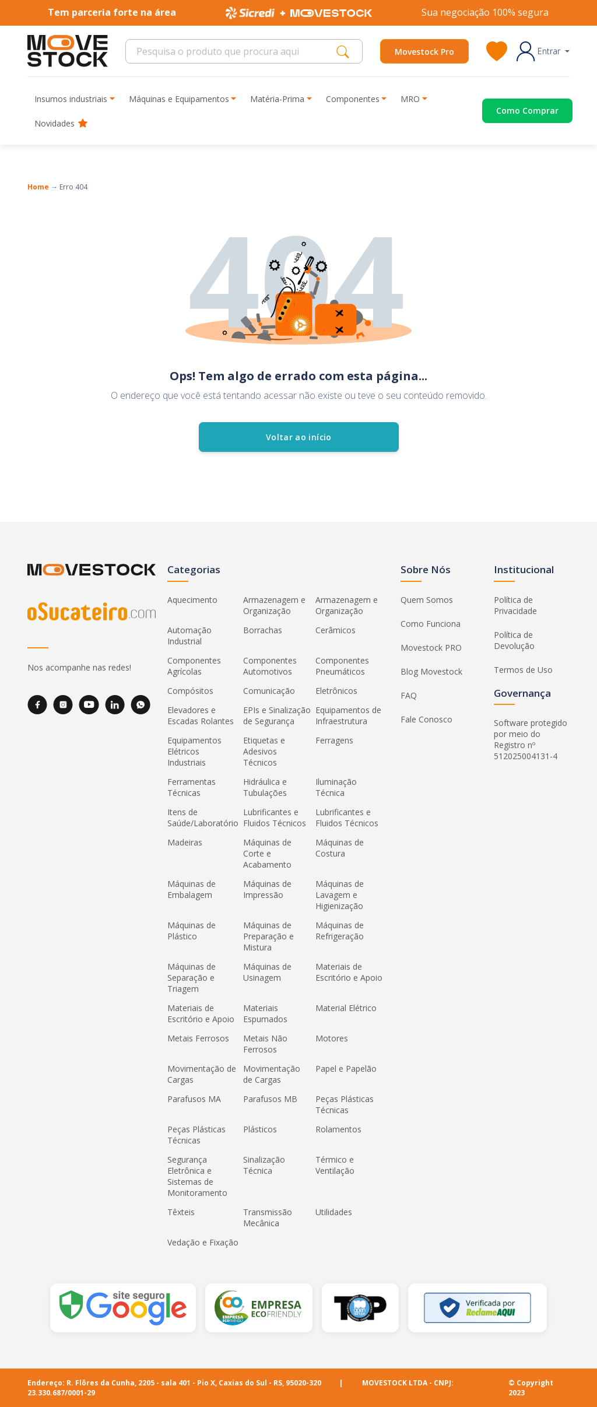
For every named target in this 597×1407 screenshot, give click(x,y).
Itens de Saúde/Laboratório (202, 817)
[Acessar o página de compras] (514, 110)
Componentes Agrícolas (194, 666)
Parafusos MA (194, 1098)
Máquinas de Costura (339, 848)
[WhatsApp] (140, 704)
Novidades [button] (60, 123)
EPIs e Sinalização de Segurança (277, 715)
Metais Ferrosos (198, 1038)
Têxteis (181, 1211)
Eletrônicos (336, 690)
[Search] (234, 51)
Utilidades (333, 1211)
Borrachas (262, 630)
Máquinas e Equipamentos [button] (179, 98)
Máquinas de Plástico (191, 931)
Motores (331, 1038)
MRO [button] (410, 98)
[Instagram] (63, 704)
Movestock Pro (424, 51)
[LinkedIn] (115, 704)
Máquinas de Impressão (267, 889)
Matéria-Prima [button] (277, 98)
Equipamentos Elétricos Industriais (194, 751)
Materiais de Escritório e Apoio (348, 972)
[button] (543, 51)
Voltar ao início (299, 437)
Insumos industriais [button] (70, 98)
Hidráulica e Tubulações (265, 787)
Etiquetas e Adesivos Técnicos (264, 751)
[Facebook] (37, 704)
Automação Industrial (189, 635)
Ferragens (334, 740)
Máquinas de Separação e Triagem (191, 977)
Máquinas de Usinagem (267, 972)
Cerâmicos (335, 630)
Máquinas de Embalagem (191, 889)
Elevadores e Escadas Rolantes (200, 715)
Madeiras (184, 842)
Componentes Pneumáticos (342, 666)
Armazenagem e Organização (274, 605)
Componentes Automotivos (270, 666)
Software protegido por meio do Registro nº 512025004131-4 (530, 739)
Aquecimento (192, 599)
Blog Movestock (431, 671)
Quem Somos (427, 599)
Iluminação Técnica (336, 787)
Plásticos (260, 1129)
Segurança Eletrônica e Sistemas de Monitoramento (197, 1176)
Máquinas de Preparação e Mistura (268, 936)
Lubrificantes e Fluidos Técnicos (274, 817)
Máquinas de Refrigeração (339, 931)
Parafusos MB (270, 1098)
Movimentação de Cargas (201, 1074)
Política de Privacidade (515, 605)
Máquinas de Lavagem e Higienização (339, 894)
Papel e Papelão (346, 1068)
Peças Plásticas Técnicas (344, 1104)
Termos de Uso (523, 669)
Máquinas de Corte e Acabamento (267, 853)
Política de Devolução (514, 640)
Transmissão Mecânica (267, 1217)
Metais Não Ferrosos (265, 1044)
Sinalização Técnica (264, 1165)
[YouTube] (89, 704)
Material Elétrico (346, 1007)
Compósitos (190, 690)
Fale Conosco (426, 719)
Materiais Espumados (265, 1013)
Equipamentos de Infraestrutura (348, 715)
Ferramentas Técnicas (191, 787)
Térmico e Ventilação (334, 1165)
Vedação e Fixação (202, 1242)
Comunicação (269, 690)
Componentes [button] (353, 98)
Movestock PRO (431, 647)
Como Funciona (431, 623)
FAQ (409, 695)
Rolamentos (338, 1129)
